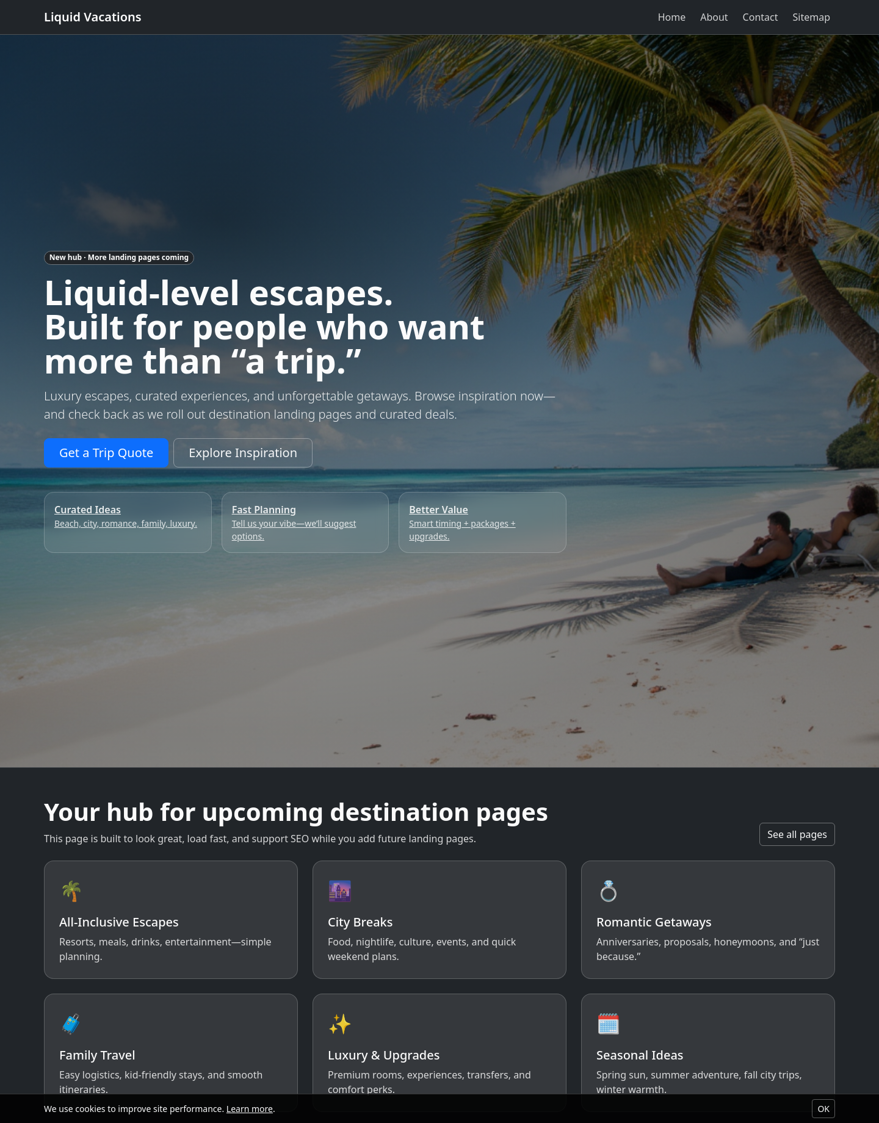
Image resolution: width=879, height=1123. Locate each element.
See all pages (797, 834)
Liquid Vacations (93, 17)
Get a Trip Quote (106, 452)
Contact (760, 17)
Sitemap (812, 17)
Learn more (249, 1108)
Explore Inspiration (243, 452)
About (714, 17)
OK (823, 1108)
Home (672, 17)
